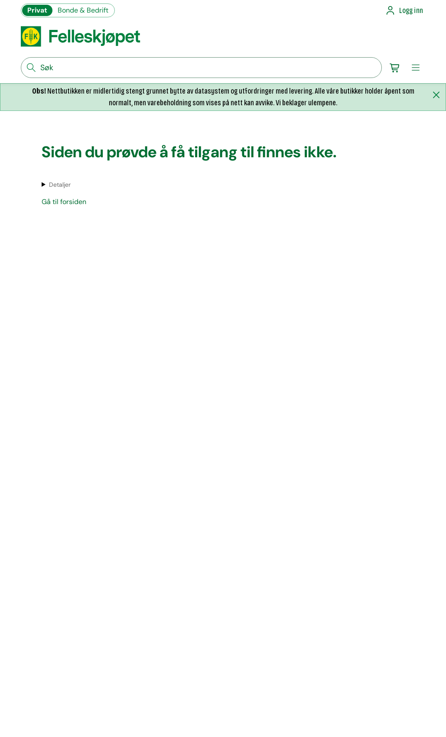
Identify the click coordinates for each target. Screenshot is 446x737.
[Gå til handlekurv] (394, 67)
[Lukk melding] (436, 94)
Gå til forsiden (64, 201)
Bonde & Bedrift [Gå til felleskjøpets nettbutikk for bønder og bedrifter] (83, 10)
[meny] (415, 67)
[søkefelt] (201, 67)
